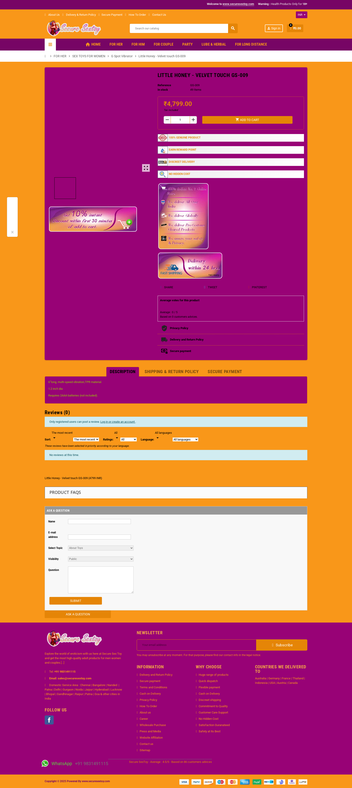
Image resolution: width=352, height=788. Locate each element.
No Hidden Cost (208, 718)
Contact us (146, 744)
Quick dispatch (208, 681)
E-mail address (53, 535)
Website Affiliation (151, 737)
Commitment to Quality (213, 706)
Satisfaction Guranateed (214, 725)
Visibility (53, 559)
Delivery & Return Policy (79, 14)
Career (144, 718)
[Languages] (163, 435)
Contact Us (157, 14)
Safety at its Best (209, 731)
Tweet (210, 287)
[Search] (183, 28)
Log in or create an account (117, 421)
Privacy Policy (148, 700)
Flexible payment (209, 687)
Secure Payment (110, 14)
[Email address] (196, 645)
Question (53, 570)
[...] (62, 662)
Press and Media (150, 731)
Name (51, 521)
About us (145, 712)
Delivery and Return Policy (156, 674)
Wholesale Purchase (153, 725)
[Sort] (62, 435)
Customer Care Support (213, 712)
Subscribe (282, 645)
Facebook (49, 719)
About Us (52, 14)
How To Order (135, 14)
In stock (163, 89)
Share (166, 287)
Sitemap (145, 750)
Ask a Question (78, 614)
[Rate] (117, 435)
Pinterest (257, 287)
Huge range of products (214, 674)
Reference (164, 85)
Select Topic (55, 548)
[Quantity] (180, 119)
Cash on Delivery (150, 693)
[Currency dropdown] (301, 14)
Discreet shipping (210, 700)
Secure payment (150, 681)
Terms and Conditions (153, 687)
